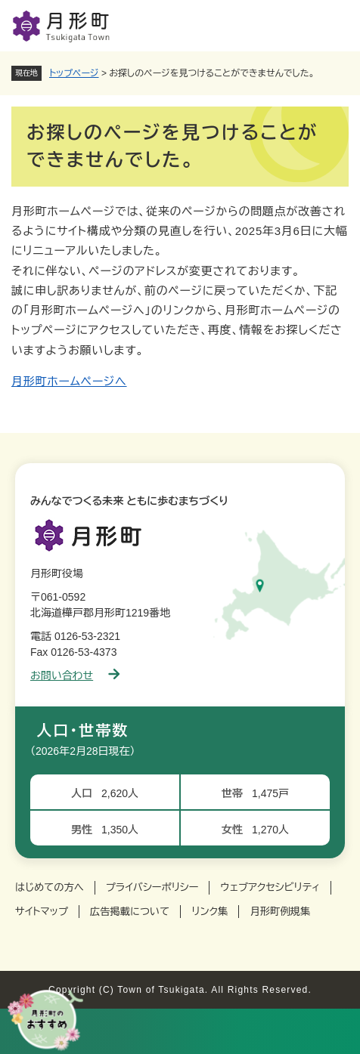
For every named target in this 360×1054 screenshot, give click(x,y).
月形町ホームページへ (69, 381)
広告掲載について (129, 911)
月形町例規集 (280, 911)
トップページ (74, 73)
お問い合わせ (74, 675)
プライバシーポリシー (152, 887)
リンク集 (209, 911)
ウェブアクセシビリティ (270, 887)
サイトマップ (41, 911)
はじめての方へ (49, 887)
